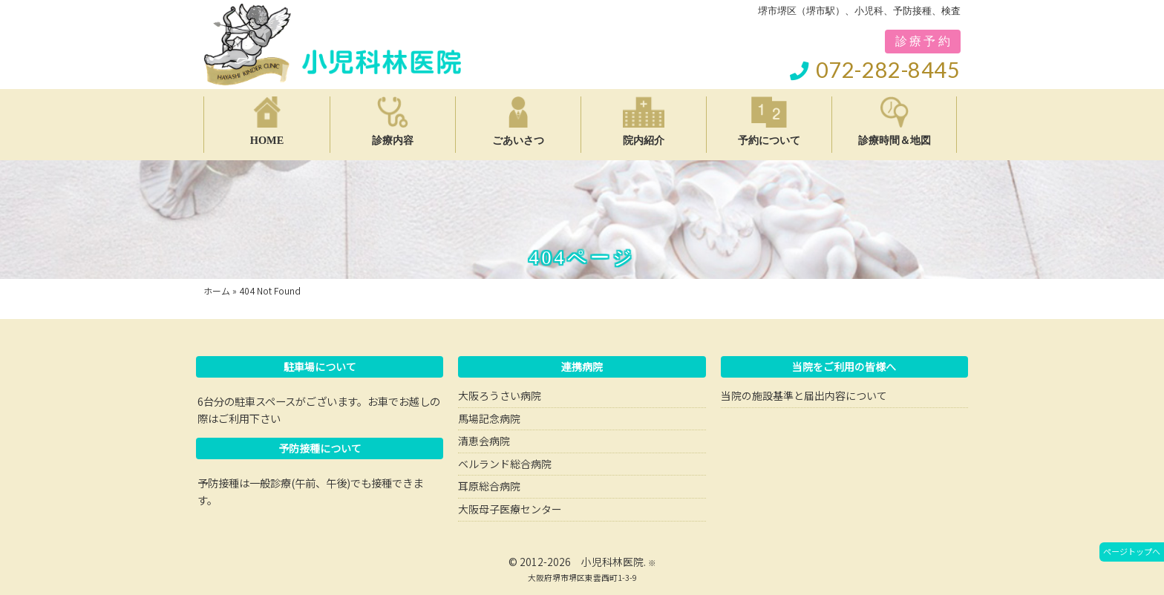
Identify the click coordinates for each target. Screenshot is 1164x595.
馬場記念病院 (489, 418)
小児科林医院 (612, 561)
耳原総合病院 (489, 486)
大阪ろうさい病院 (499, 395)
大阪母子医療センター (510, 509)
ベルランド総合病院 (505, 463)
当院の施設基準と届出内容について (804, 395)
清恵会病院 (484, 440)
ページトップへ (1131, 551)
